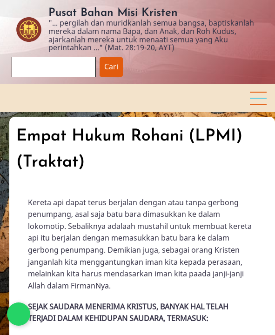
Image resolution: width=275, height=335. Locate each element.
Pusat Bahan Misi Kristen (113, 13)
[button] (258, 98)
